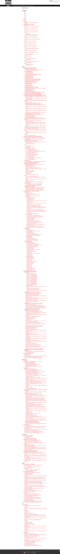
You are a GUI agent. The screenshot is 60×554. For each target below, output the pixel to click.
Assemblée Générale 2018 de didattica (31, 46)
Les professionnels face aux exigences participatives (33, 377)
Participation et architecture (29, 414)
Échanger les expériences (30, 262)
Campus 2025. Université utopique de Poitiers (32, 370)
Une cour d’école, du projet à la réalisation (31, 82)
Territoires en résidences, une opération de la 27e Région (32, 74)
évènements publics (27, 182)
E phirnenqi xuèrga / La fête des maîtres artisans (32, 297)
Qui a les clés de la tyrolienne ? (28, 543)
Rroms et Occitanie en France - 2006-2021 (29, 270)
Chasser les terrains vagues (31, 259)
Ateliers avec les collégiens (30, 232)
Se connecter (27, 552)
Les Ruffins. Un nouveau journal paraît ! (29, 524)
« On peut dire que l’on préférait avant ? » (32, 213)
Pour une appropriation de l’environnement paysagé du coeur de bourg (35, 93)
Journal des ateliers (27, 147)
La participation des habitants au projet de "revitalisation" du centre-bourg (36, 112)
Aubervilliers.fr (26, 512)
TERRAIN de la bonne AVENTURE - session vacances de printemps (35, 190)
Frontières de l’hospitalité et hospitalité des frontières (33, 469)
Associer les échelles (30, 258)
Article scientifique (27, 139)
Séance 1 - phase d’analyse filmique (32, 274)
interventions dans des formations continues (29, 439)
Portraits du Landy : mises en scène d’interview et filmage (35, 209)
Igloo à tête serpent (29, 264)
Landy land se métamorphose (28, 499)
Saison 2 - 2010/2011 (29, 236)
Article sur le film (28, 145)
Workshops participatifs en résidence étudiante (30, 451)
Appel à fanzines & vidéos (28, 474)
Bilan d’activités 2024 (28, 62)
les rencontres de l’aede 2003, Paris (29, 362)
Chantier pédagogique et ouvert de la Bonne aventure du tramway (35, 164)
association (15, 5)
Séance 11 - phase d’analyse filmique (32, 276)
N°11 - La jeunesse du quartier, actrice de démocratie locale (34, 157)
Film (25, 144)
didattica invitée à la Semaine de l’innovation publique (31, 535)
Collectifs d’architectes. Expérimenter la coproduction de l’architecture (35, 371)
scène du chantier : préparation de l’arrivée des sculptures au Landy (36, 227)
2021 (25, 14)
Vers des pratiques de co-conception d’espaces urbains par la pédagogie (35, 161)
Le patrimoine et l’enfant (29, 73)
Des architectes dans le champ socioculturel (32, 374)
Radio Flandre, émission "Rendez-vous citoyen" (30, 544)
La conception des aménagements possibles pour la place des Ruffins (35, 122)
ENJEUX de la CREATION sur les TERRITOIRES (32, 422)
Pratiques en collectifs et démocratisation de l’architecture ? (34, 416)
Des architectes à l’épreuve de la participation (32, 372)
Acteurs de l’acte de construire (30, 86)
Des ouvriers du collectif (30, 248)
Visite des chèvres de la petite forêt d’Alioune (32, 174)
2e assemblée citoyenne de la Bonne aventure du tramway (34, 184)
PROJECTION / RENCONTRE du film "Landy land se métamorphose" (33, 485)
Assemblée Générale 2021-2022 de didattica (32, 52)
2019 (25, 12)
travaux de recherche (26, 424)
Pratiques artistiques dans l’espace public (31, 415)
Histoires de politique (27, 428)
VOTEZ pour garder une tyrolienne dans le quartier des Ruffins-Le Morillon (34, 138)
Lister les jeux (29, 265)
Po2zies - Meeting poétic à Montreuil (29, 500)
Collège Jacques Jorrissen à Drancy (29, 68)
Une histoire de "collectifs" (29, 387)
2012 (25, 32)
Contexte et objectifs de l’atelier (30, 121)
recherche (22, 5)
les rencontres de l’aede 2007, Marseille (30, 365)
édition (30, 5)
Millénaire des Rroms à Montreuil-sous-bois (32, 327)
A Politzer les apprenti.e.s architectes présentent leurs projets (32, 505)
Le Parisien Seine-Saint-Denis (28, 522)
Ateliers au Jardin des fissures (31, 238)
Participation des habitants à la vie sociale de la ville (33, 413)
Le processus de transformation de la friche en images (34, 234)
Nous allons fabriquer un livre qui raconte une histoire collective (35, 224)
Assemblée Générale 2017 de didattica (31, 44)
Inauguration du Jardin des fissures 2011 (32, 239)
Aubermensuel (26, 510)
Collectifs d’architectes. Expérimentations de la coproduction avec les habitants (35, 448)
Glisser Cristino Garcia (30, 263)
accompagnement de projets (28, 436)
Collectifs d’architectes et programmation (30, 446)
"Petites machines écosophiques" (29, 473)
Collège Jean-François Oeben (28, 76)
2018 (25, 45)
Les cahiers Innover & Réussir (28, 523)
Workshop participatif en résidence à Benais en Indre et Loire (32, 457)
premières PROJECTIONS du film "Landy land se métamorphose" (33, 482)
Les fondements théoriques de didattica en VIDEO (31, 22)
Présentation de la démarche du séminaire (32, 289)
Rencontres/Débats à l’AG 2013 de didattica (32, 37)
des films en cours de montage (28, 496)
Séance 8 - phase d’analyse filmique (32, 283)
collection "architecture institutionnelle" (29, 464)
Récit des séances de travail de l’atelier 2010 (32, 70)
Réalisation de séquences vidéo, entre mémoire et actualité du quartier (36, 210)
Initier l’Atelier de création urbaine (31, 251)
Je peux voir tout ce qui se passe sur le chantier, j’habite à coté (35, 222)
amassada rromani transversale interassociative (32, 310)
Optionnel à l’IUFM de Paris (28, 71)
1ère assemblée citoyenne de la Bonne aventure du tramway (34, 183)
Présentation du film (28, 194)
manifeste (24, 21)
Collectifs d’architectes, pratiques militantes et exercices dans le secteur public (35, 447)
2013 (25, 36)
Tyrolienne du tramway (29, 172)
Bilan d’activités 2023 (28, 59)
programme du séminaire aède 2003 (31, 363)
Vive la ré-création (28, 84)
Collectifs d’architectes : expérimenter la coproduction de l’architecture (35, 398)
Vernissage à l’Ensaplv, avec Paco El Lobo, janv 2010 (33, 308)
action (19, 5)
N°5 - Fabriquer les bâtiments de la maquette (32, 152)
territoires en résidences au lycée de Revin (31, 75)
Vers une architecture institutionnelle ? (31, 388)
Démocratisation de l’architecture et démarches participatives (32, 440)
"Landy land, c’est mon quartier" (31, 197)
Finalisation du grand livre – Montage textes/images (34, 220)
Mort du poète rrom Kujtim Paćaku (30, 328)
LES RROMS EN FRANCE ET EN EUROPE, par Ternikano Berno (35, 325)
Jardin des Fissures (27, 228)
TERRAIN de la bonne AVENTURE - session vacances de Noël (34, 189)
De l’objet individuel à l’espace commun (32, 261)
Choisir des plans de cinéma (31, 198)
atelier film (27, 272)
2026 (25, 18)
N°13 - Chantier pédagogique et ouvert (31, 159)
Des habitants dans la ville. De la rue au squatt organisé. (32, 497)
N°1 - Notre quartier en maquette (30, 148)
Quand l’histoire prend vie (30, 225)
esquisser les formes (30, 250)
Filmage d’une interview (30, 199)
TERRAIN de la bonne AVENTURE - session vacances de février (34, 188)
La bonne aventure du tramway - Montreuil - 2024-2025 (31, 162)
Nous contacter (38, 551)
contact (24, 19)
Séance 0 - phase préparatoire (31, 273)
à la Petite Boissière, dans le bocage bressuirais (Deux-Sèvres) (33, 114)
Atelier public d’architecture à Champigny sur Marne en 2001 (32, 495)
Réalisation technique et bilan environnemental (33, 235)
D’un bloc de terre (29, 260)
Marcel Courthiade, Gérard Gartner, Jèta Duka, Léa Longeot (34, 326)
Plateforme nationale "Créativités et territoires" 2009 (32, 421)
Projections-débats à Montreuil (28, 489)
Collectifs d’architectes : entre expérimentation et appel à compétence (35, 397)
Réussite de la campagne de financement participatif (33, 195)
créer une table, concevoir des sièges (32, 246)
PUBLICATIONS (26, 350)
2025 (25, 60)
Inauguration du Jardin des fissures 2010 (32, 233)
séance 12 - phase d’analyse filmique (32, 277)
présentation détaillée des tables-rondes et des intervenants (34, 366)
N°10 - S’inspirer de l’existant (30, 156)
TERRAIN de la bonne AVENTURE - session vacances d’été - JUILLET (35, 187)
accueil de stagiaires (27, 437)
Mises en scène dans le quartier (31, 223)
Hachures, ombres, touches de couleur (32, 221)
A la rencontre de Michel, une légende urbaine (33, 215)
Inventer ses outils (29, 252)
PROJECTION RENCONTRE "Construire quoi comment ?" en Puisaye (34, 488)
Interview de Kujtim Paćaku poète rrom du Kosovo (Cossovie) (32, 498)
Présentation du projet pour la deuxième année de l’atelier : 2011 (34, 69)
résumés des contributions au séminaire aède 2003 (33, 364)
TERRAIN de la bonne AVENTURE (29, 186)
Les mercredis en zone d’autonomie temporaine (33, 253)
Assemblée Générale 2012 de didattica (31, 34)
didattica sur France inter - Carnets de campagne (31, 536)
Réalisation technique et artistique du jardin (33, 240)
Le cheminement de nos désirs (30, 146)
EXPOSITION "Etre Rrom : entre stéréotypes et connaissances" (33, 303)
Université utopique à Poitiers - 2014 (28, 353)
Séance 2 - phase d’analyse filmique (32, 278)
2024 (25, 57)
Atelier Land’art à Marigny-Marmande (31, 135)
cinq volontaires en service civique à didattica (30, 438)
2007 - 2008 (26, 25)
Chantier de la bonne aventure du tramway (30, 163)
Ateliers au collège (29, 237)
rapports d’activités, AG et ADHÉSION (28, 24)
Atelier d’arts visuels (29, 214)
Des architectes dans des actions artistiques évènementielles (34, 373)
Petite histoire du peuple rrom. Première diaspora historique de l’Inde (35, 351)
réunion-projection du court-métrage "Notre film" (32, 340)
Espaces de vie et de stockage (30, 170)
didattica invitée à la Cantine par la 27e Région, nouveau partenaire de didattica (35, 534)
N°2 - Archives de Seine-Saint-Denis (31, 149)
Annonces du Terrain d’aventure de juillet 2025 (32, 176)
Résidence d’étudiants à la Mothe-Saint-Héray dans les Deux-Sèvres (33, 452)
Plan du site (31, 552)
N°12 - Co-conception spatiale (30, 158)
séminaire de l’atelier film (29, 285)
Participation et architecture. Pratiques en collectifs (31, 450)
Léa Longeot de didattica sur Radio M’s (29, 542)
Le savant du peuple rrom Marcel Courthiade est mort (33, 322)
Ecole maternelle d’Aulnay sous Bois (29, 81)
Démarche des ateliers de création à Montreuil (32, 80)
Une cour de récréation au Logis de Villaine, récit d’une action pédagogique (36, 88)
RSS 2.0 (34, 552)
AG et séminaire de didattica (29, 64)
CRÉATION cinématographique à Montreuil (30, 271)
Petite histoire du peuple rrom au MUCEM (31, 329)
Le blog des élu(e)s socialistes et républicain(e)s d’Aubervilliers (33, 519)
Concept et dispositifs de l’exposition (31, 304)
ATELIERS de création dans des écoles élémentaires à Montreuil (33, 349)
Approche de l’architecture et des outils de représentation (33, 120)
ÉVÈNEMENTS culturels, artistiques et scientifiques (31, 309)
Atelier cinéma (28, 196)
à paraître (25, 468)
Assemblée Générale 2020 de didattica (31, 50)
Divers (25, 134)
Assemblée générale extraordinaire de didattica (32, 61)
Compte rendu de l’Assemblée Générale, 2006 (32, 26)
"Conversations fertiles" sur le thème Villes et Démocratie (32, 472)
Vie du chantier (28, 173)
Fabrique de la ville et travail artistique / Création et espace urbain (33, 361)
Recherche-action (27, 160)
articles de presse (25, 504)
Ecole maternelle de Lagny (28, 83)
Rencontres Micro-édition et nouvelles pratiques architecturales (33, 545)
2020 (25, 13)
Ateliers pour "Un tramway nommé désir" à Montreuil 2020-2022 (32, 136)
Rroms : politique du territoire (30, 352)
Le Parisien (26, 520)
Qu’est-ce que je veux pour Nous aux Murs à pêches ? (31, 502)
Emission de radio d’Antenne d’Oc (29, 537)
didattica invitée (25, 532)
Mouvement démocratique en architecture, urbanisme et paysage (33, 481)
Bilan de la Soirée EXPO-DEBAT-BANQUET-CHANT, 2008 (34, 311)
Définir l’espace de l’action (30, 247)
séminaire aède (25, 360)
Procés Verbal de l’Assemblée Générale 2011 (32, 31)
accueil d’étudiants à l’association (28, 435)
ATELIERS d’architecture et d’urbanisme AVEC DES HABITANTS (32, 94)
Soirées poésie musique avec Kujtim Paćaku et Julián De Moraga (34, 348)
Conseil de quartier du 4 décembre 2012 (32, 245)
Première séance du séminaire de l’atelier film (33, 288)
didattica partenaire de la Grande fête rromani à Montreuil (33, 316)
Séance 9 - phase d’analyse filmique (32, 284)
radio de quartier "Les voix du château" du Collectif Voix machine (32, 501)
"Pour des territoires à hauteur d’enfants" (30, 533)
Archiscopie (26, 506)
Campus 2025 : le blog (27, 354)
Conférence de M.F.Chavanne (30, 72)
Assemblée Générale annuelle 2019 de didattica (32, 48)
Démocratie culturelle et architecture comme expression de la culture (35, 404)
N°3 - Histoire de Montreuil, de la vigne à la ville (32, 150)
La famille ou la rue (29, 202)
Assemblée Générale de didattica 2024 (31, 58)
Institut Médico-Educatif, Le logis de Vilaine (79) (31, 87)
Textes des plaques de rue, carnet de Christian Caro (33, 113)
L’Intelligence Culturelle (29, 412)
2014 (25, 38)
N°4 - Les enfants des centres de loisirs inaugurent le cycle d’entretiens (35, 151)
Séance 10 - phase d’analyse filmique (32, 275)
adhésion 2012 (28, 33)
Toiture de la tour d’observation (30, 171)
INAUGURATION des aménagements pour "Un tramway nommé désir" (34, 137)
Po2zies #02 (27, 302)
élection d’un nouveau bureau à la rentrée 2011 (32, 35)
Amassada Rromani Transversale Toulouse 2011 (31, 494)
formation (26, 5)
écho (32, 5)
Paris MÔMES (26, 525)
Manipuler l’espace (29, 266)
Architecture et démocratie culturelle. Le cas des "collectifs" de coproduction (34, 445)
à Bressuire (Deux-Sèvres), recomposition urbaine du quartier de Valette (34, 95)
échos (25, 175)
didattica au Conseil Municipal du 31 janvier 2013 (33, 249)
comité (24, 11)
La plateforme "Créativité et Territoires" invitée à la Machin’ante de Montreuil (36, 423)
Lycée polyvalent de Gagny (28, 85)
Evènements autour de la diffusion (28, 471)
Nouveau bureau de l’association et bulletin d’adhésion (33, 39)
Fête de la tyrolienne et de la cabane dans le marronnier (33, 185)
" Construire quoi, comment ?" (28, 425)
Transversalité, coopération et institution (31, 470)
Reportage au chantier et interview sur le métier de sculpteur (35, 226)
